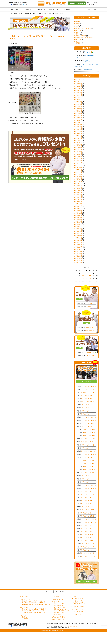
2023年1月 (79, 138)
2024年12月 (79, 97)
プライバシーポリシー (57, 619)
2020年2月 (79, 201)
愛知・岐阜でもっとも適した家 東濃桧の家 (34, 609)
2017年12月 (79, 246)
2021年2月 (79, 180)
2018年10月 (79, 228)
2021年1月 (79, 181)
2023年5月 (79, 131)
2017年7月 (79, 255)
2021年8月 (79, 169)
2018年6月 (79, 235)
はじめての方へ (24, 596)
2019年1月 (79, 223)
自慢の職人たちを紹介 (60, 609)
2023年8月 (79, 126)
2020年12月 (79, 183)
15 (76, 278)
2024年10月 (79, 101)
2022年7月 (79, 149)
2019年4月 (79, 219)
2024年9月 (79, 103)
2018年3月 (79, 240)
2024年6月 (79, 108)
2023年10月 (79, 122)
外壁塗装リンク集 (78, 602)
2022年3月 (79, 156)
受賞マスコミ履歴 (59, 612)
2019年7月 (79, 214)
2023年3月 (79, 135)
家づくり (77, 30)
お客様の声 (25, 618)
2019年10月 (79, 208)
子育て (77, 34)
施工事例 (24, 617)
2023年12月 (79, 119)
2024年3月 (79, 113)
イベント (77, 41)
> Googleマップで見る (73, 626)
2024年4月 (79, 112)
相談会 (77, 21)
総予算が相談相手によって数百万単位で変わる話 (36, 604)
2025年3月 (79, 92)
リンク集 (73, 596)
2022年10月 (79, 144)
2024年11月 (79, 99)
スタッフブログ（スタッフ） (79, 609)
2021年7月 (79, 171)
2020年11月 (79, 185)
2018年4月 (79, 239)
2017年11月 (79, 248)
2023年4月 (79, 133)
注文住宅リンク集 (78, 600)
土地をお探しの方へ (93, 4)
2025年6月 (79, 87)
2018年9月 (79, 230)
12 (90, 275)
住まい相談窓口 (58, 605)
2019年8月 (79, 212)
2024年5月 (79, 110)
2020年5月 (79, 196)
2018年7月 (79, 233)
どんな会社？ (66, 9)
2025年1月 (79, 95)
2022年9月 (79, 146)
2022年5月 (79, 153)
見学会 (77, 23)
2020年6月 (79, 194)
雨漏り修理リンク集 (79, 603)
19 (90, 278)
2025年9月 (79, 83)
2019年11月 (79, 206)
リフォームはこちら (93, 2)
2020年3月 (79, 199)
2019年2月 (79, 221)
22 (76, 281)
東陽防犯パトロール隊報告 (82, 28)
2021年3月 (79, 178)
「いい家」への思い (40, 9)
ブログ (79, 9)
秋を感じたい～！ (88, 61)
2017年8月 (79, 253)
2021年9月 (79, 167)
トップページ (47, 591)
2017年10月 (79, 249)
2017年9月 (79, 251)
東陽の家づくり (53, 9)
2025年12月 (79, 79)
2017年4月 (79, 260)
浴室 (76, 27)
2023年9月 (79, 124)
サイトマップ (60, 591)
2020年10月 (79, 187)
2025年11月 (79, 81)
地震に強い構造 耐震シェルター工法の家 (33, 611)
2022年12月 (79, 140)
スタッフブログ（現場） (78, 611)
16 (79, 278)
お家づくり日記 (92, 9)
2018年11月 (79, 226)
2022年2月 (79, 158)
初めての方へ (15, 9)
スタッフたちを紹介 (59, 607)
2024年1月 (79, 117)
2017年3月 (79, 262)
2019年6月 (79, 215)
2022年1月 (79, 160)
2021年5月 (79, 174)
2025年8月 (79, 85)
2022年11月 (79, 142)
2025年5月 (79, 88)
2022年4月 (79, 155)
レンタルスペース (76, 614)
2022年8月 (79, 147)
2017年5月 (79, 258)
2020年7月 (79, 192)
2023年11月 (79, 121)
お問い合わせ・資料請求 (58, 617)
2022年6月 (79, 151)
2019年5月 (79, 217)
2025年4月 (79, 90)
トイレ (77, 25)
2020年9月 (79, 189)
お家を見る (27, 9)
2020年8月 (79, 190)
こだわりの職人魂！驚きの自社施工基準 (33, 612)
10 (83, 275)
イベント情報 (55, 596)
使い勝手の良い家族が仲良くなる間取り (33, 603)
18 (86, 278)
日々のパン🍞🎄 (89, 52)
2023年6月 (79, 129)
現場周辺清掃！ (87, 69)
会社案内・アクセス (59, 603)
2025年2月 (79, 94)
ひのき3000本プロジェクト (61, 611)
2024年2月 (79, 115)
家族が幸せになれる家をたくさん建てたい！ (34, 601)
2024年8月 (79, 104)
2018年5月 (79, 237)
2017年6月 (79, 256)
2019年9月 (79, 210)
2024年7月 (79, 106)
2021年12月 (79, 162)
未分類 (77, 43)
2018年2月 (79, 242)
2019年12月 (79, 205)
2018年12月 (79, 224)
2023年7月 (79, 128)
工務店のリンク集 (78, 598)
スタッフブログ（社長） (78, 606)
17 (83, 278)
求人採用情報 (58, 614)
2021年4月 (79, 176)
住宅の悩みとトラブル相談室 (83, 37)
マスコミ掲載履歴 (80, 35)
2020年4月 (79, 197)
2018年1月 (79, 244)
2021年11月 (79, 163)
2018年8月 (79, 231)
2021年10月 (79, 165)
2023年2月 (79, 137)
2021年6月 (79, 172)
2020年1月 (79, 203)
